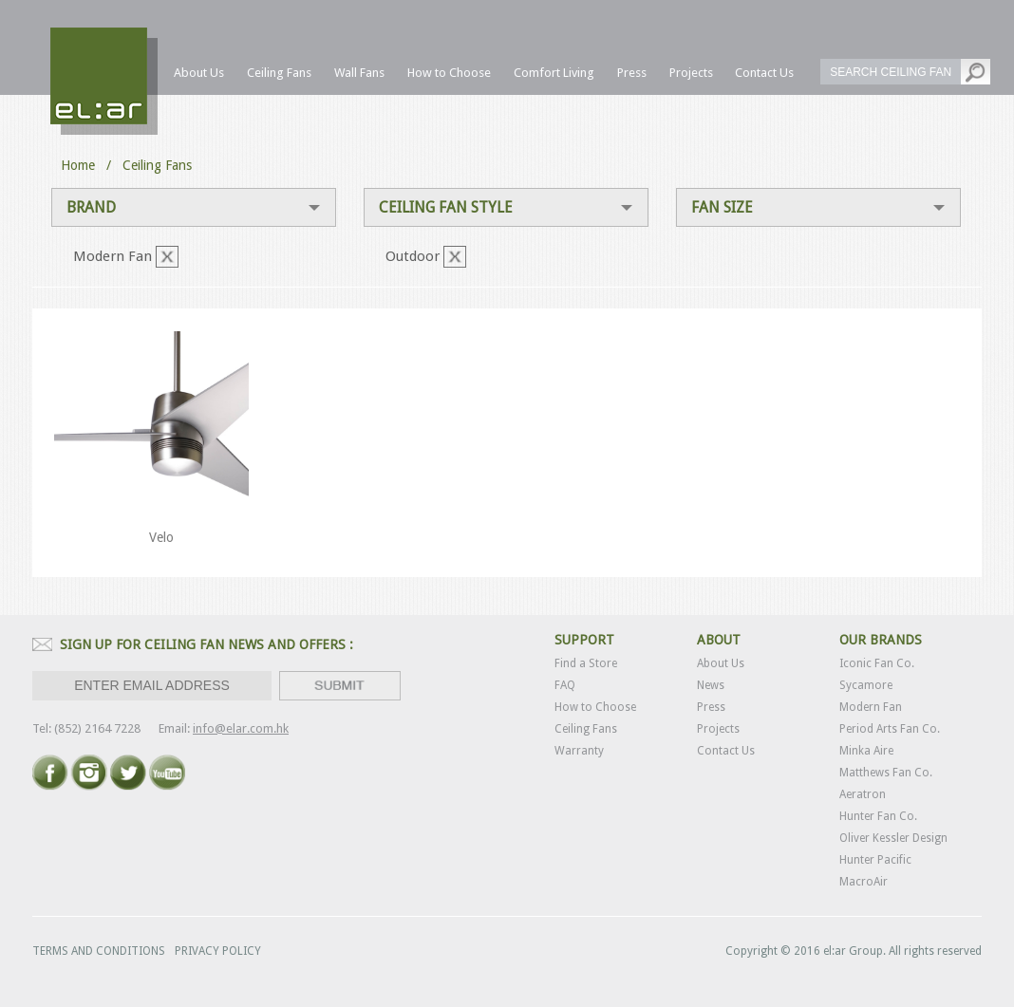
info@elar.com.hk (241, 728)
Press (711, 707)
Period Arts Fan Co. (889, 729)
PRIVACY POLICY (218, 951)
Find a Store (585, 663)
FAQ (564, 685)
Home (78, 165)
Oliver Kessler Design (893, 838)
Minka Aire (866, 750)
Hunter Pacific (875, 860)
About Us (720, 663)
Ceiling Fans (585, 729)
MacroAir (863, 881)
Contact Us (726, 750)
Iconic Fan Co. (876, 663)
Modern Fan (870, 707)
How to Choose (595, 707)
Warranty (579, 750)
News (710, 685)
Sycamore (865, 685)
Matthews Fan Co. (885, 772)
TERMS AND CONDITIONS (98, 951)
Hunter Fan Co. (878, 816)
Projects (718, 729)
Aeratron (862, 794)
